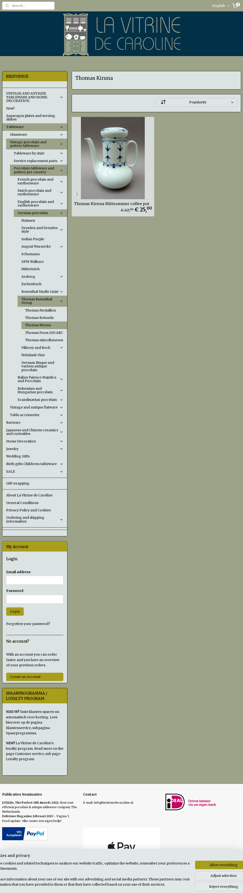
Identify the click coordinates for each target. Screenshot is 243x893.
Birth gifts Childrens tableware (34, 464)
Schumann (30, 254)
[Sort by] (196, 102)
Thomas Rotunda (39, 318)
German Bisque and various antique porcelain (37, 366)
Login (15, 611)
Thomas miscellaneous (44, 340)
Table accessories (36, 415)
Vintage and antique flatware (36, 407)
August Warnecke (42, 246)
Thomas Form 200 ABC (44, 333)
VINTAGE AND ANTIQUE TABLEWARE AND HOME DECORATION (34, 97)
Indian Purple (32, 239)
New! (10, 108)
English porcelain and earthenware (40, 203)
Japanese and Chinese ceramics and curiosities (34, 432)
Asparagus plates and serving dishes (30, 117)
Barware (34, 422)
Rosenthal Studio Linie (42, 291)
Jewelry (34, 449)
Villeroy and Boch (42, 348)
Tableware (34, 127)
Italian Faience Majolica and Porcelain (40, 379)
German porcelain (40, 213)
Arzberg (42, 276)
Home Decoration (34, 441)
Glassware (36, 134)
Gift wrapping (17, 483)
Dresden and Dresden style (42, 230)
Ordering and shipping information (34, 519)
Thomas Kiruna (38, 325)
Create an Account (25, 677)
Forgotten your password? (28, 624)
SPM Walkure (32, 261)
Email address (18, 572)
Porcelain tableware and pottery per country (38, 170)
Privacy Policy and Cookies (28, 510)
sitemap (144, 884)
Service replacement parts (38, 161)
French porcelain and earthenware (40, 181)
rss (154, 884)
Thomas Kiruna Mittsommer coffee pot (111, 204)
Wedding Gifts (18, 456)
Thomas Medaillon (40, 310)
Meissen (28, 220)
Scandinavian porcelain (40, 400)
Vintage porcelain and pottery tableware (36, 144)
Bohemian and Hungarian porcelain (40, 390)
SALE (34, 471)
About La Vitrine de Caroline (29, 495)
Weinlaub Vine (33, 355)
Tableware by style (38, 153)
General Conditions (22, 503)
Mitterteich (30, 269)
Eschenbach (31, 284)
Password (14, 591)
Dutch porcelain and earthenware (40, 192)
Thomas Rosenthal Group (42, 301)
